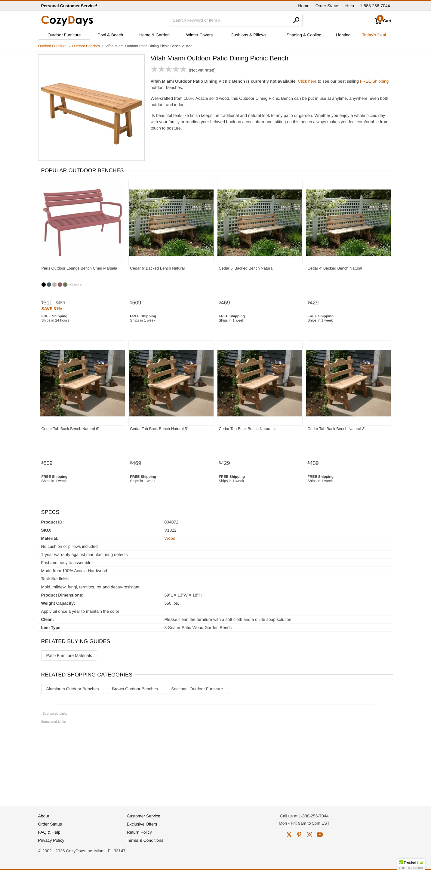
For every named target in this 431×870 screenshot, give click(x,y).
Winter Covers (199, 34)
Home (303, 5)
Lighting (343, 34)
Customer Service (143, 816)
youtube (320, 834)
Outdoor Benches (86, 46)
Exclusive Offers (142, 824)
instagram (309, 834)
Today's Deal (374, 34)
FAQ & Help (49, 832)
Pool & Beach (110, 34)
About (43, 816)
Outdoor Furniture (64, 34)
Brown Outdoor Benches (135, 688)
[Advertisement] (215, 762)
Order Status (327, 5)
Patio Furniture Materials (69, 655)
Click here (307, 81)
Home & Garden (154, 34)
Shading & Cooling (304, 34)
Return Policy (139, 832)
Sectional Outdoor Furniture (197, 688)
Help (349, 5)
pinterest (299, 834)
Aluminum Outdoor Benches (72, 688)
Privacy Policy (51, 840)
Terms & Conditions (145, 840)
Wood (169, 538)
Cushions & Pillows (248, 34)
